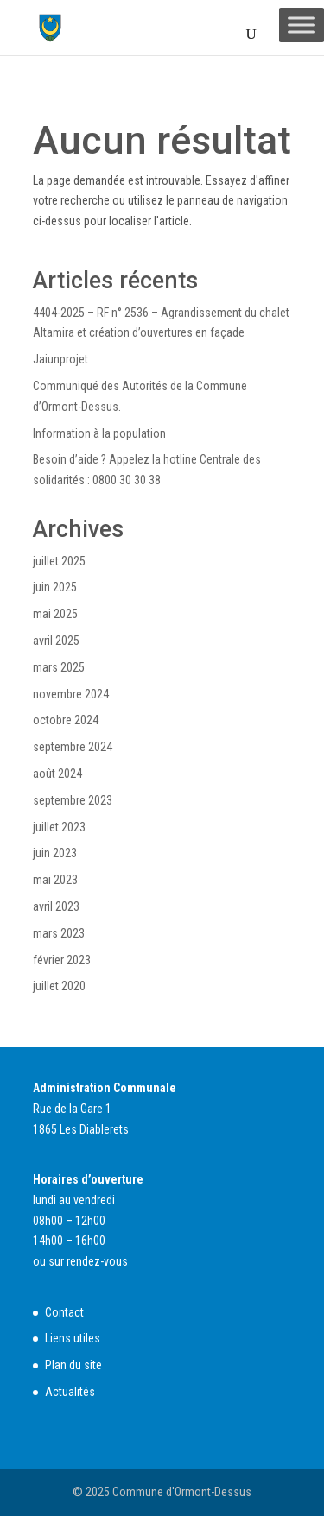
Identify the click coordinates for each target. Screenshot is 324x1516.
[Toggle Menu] (301, 24)
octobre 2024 (65, 720)
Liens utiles (72, 1338)
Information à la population (99, 433)
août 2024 (57, 773)
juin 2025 (55, 587)
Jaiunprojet (60, 359)
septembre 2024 (72, 747)
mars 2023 (59, 933)
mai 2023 (55, 880)
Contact (64, 1312)
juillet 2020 (59, 986)
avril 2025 (56, 640)
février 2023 (62, 960)
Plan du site (73, 1365)
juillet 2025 (59, 561)
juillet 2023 (59, 827)
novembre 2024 (71, 694)
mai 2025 (55, 614)
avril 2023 (56, 906)
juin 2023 (55, 853)
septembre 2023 (72, 800)
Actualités (70, 1392)
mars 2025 (59, 667)
